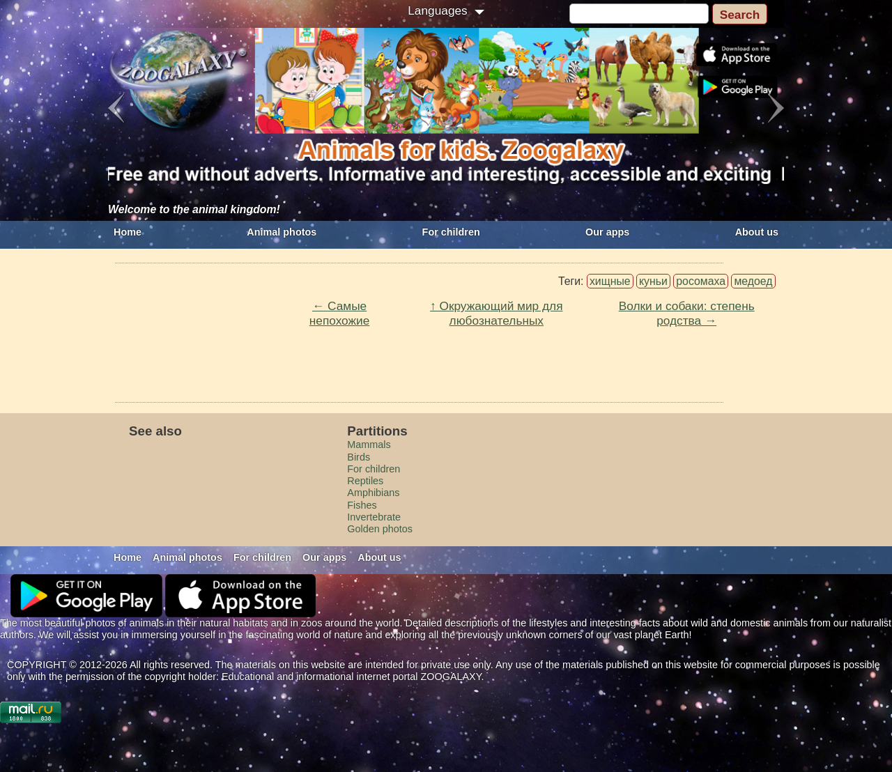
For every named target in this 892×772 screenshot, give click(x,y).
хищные (610, 281)
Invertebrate (374, 517)
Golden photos (380, 528)
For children (451, 232)
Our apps (607, 232)
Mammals (368, 444)
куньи (653, 281)
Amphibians (373, 492)
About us (756, 232)
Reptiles (365, 480)
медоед (753, 281)
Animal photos (281, 232)
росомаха (700, 281)
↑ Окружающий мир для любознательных (496, 313)
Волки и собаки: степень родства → (687, 313)
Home (127, 232)
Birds (358, 457)
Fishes (361, 505)
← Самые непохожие (339, 313)
